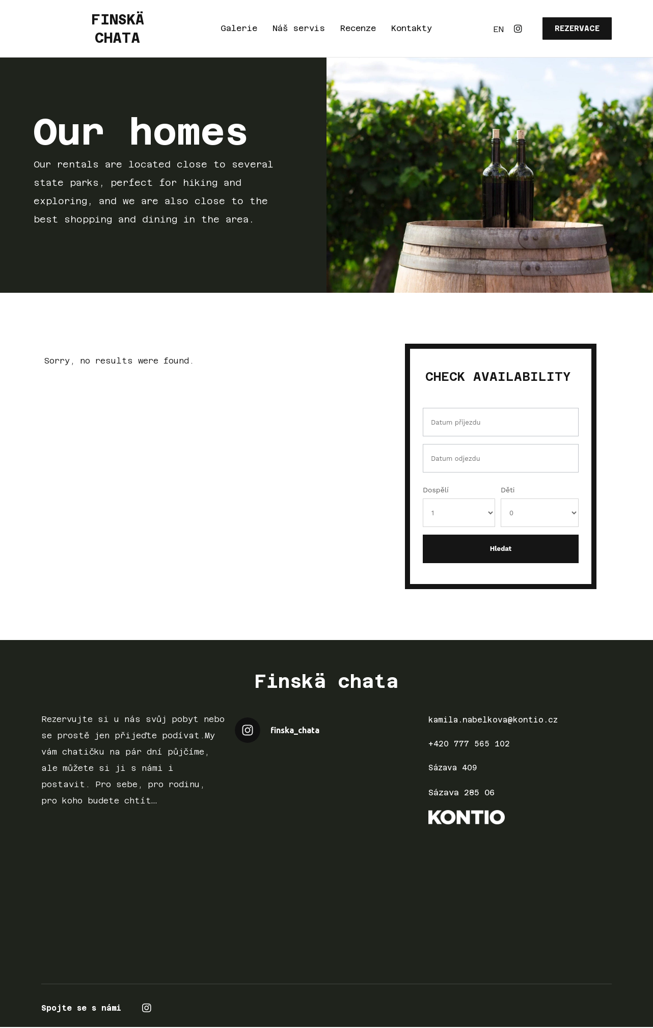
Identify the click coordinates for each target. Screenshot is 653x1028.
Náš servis (299, 28)
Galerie (239, 28)
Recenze (358, 28)
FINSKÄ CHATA (117, 28)
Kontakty (411, 28)
